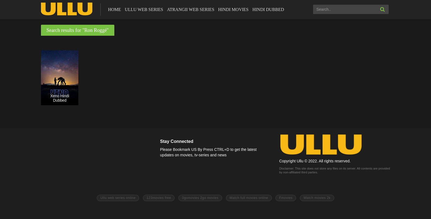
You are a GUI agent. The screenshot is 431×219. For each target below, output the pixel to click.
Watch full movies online (249, 198)
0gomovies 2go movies (200, 198)
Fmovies (285, 198)
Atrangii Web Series (190, 9)
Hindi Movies (233, 9)
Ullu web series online (118, 198)
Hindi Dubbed (268, 9)
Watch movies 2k (316, 198)
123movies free (159, 198)
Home (114, 9)
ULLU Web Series (144, 9)
